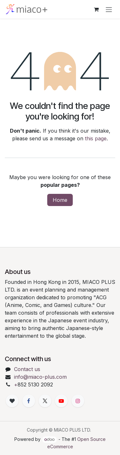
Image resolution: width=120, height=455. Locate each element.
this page (96, 138)
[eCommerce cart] (96, 9)
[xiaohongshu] (12, 400)
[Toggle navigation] (108, 9)
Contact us (27, 369)
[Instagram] (77, 400)
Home (60, 200)
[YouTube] (61, 400)
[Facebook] (28, 400)
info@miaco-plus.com (40, 377)
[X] (45, 400)
